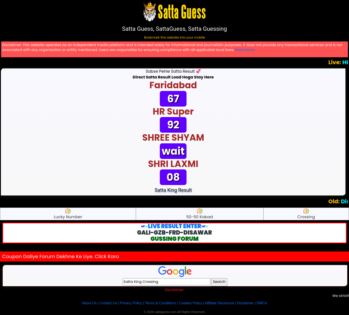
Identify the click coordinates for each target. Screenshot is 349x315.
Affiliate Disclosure (219, 303)
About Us (89, 303)
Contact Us (108, 303)
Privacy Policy (131, 303)
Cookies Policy (190, 303)
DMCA (262, 303)
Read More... (245, 49)
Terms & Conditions (160, 303)
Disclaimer (245, 303)
